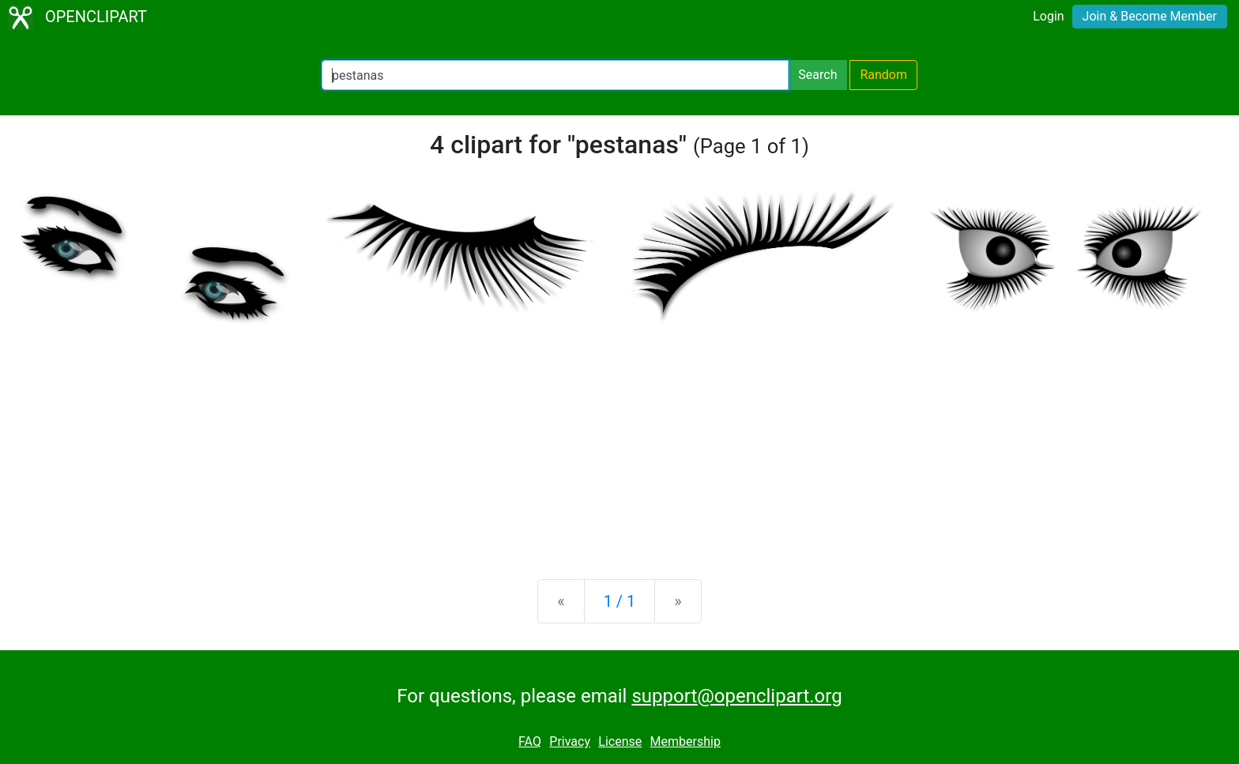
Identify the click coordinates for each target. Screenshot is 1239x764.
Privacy (569, 741)
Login (1048, 16)
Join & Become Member (1150, 16)
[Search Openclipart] (555, 75)
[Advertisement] (619, 443)
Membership (685, 741)
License (620, 741)
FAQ (529, 741)
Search (817, 74)
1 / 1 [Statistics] (620, 601)
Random (883, 74)
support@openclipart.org (736, 696)
